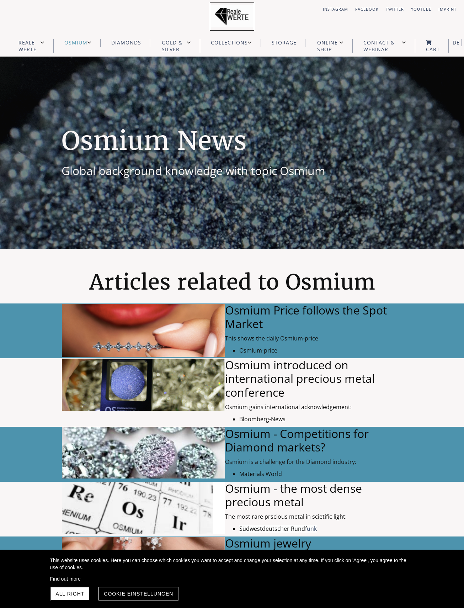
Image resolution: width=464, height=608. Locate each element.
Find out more (65, 579)
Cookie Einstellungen (138, 594)
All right (70, 594)
